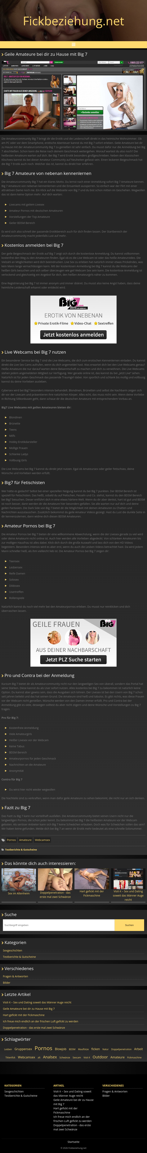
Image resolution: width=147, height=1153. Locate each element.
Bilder (6, 982)
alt (39, 1057)
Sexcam (77, 1057)
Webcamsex (42, 840)
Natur (105, 1049)
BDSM (72, 1049)
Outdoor (100, 1057)
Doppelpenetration (121, 1049)
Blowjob (60, 1049)
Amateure (25, 840)
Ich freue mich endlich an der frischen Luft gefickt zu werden (40, 1021)
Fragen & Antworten (15, 976)
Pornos (11, 840)
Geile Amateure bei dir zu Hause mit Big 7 (29, 1008)
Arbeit (138, 1049)
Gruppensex (23, 1049)
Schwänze (65, 1057)
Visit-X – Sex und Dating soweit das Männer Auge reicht (128, 885)
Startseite (73, 1142)
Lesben (8, 1049)
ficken (95, 1049)
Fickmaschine (134, 1057)
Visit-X (86, 1057)
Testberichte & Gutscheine (21, 849)
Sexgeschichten (12, 950)
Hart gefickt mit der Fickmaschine (91, 882)
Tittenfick (10, 1057)
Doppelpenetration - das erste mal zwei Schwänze (55, 883)
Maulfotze (83, 1049)
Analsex (50, 1057)
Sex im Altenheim (19, 881)
